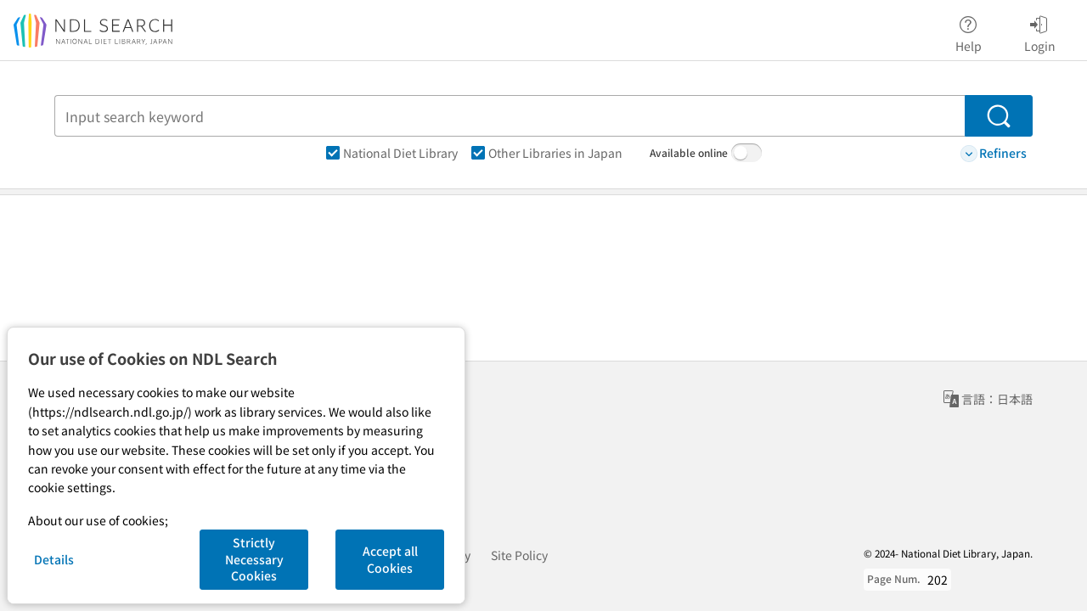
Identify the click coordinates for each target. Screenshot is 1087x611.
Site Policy (519, 555)
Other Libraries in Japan (546, 152)
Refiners (993, 153)
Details (54, 559)
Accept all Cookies (390, 559)
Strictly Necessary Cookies (254, 559)
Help (968, 31)
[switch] (746, 152)
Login (1040, 31)
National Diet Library (392, 152)
